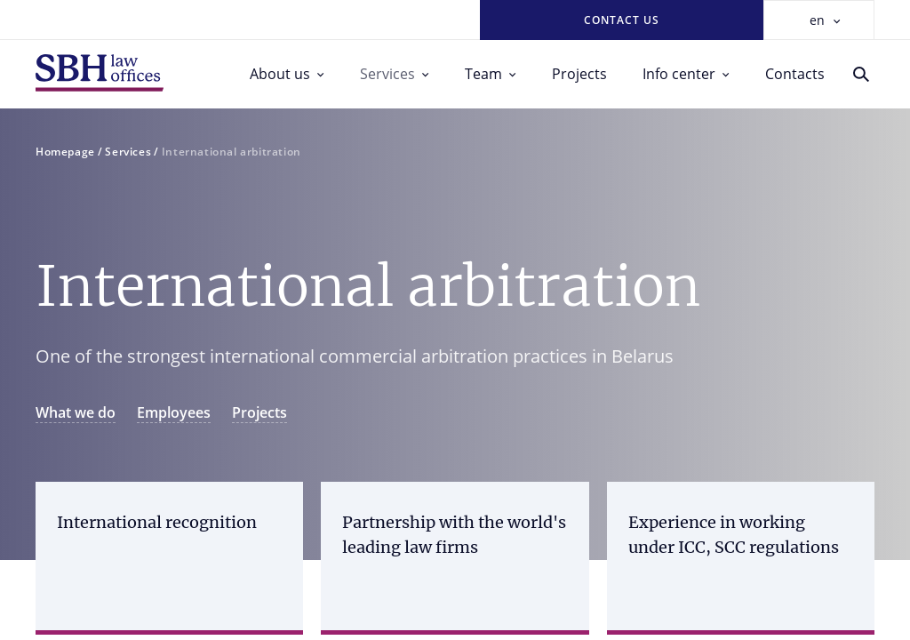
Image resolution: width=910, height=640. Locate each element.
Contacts (795, 74)
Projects (579, 74)
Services (394, 74)
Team (490, 74)
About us (287, 74)
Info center (686, 74)
